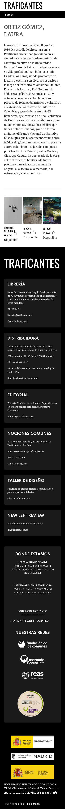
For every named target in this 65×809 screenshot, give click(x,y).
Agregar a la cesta (15, 233)
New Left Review (25, 516)
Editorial (17, 395)
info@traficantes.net (32, 614)
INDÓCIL (27, 228)
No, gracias (33, 804)
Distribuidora (23, 338)
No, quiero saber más (45, 792)
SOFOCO (47, 228)
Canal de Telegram (17, 321)
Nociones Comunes (29, 434)
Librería (16, 284)
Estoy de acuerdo (14, 804)
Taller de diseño (25, 481)
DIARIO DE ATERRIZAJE (9, 229)
